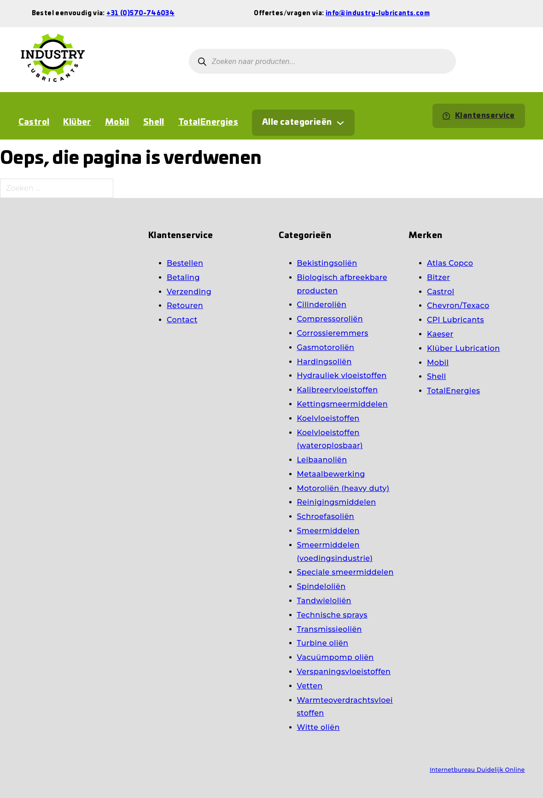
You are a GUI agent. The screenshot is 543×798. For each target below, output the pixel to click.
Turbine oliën (323, 643)
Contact (182, 319)
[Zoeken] (202, 61)
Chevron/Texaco (458, 305)
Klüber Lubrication (463, 348)
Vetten (310, 686)
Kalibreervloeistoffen (337, 389)
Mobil (117, 122)
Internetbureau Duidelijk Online (477, 769)
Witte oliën (318, 727)
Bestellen (185, 263)
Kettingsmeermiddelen (342, 404)
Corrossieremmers (332, 333)
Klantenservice (479, 115)
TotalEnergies (208, 122)
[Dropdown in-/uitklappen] (340, 123)
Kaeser (440, 334)
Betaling (183, 277)
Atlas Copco (450, 263)
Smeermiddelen (328, 530)
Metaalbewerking (331, 474)
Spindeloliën (321, 586)
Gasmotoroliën (326, 347)
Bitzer (438, 277)
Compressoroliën (330, 319)
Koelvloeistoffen (328, 418)
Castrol (34, 122)
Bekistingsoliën (327, 263)
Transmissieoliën (329, 629)
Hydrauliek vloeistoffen (342, 375)
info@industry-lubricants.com (378, 14)
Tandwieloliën (324, 600)
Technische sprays (332, 615)
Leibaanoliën (322, 459)
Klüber (77, 122)
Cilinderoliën (322, 304)
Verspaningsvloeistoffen (344, 671)
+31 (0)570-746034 (140, 14)
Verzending (189, 291)
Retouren (185, 305)
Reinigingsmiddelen (336, 502)
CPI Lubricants (455, 319)
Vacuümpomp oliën (335, 657)
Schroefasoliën (326, 516)
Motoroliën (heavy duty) (343, 488)
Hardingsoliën (324, 361)
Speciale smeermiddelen (345, 572)
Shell (153, 122)
